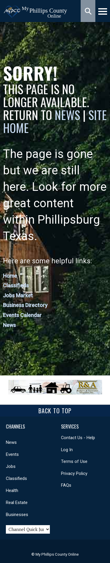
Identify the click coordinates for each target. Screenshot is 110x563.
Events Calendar (22, 315)
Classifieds (16, 285)
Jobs (11, 466)
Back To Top (55, 410)
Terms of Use (74, 461)
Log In (67, 449)
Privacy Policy (74, 473)
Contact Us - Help (78, 437)
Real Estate (17, 502)
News (69, 115)
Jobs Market (18, 295)
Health (12, 490)
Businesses (17, 514)
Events (12, 454)
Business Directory (25, 305)
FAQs (66, 485)
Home (10, 276)
